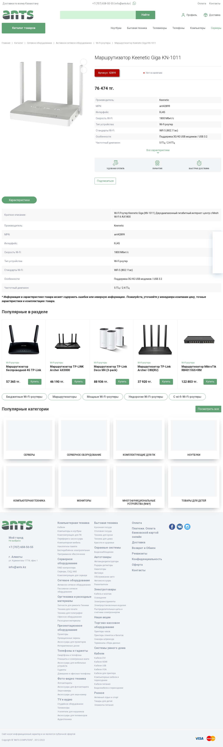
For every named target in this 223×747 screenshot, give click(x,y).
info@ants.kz (122, 3)
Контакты (214, 3)
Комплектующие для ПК (139, 454)
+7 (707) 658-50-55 (103, 3)
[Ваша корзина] (218, 237)
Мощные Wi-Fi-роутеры (102, 396)
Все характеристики (158, 150)
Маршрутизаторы (65, 396)
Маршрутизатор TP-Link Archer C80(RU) (154, 368)
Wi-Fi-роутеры (12, 362)
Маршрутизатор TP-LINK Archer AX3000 (67, 368)
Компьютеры (197, 28)
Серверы (216, 28)
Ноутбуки (116, 28)
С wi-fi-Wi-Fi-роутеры (187, 396)
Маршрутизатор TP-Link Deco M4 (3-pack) (110, 368)
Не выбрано (16, 541)
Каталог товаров (20, 28)
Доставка (214, 15)
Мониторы (84, 500)
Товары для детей (194, 500)
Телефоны (178, 28)
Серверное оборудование (84, 454)
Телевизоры (160, 28)
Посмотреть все (208, 409)
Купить (35, 381)
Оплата (202, 3)
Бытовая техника (137, 28)
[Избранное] (218, 247)
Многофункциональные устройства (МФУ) (138, 502)
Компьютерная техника (29, 500)
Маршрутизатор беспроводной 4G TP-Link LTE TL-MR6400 (23, 370)
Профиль (192, 15)
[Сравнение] (218, 257)
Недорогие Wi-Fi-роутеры (146, 396)
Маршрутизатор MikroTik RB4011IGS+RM (199, 368)
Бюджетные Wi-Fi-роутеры (24, 396)
